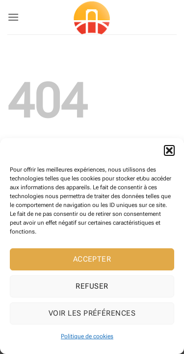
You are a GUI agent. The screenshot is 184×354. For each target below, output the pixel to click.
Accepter (92, 259)
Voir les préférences (92, 313)
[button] (169, 150)
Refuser (92, 286)
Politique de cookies (87, 336)
